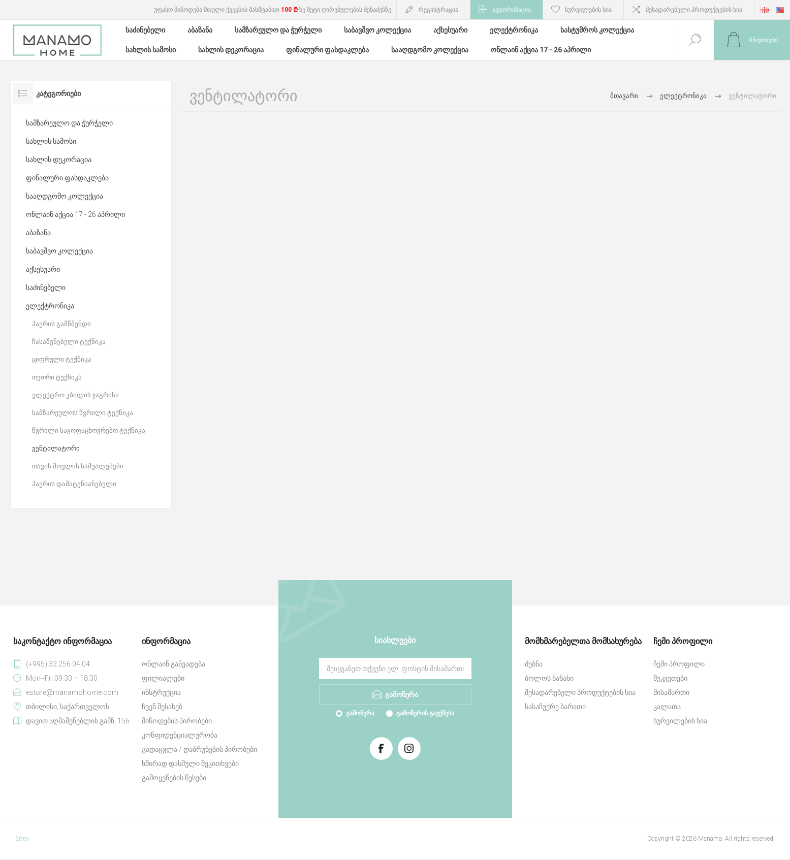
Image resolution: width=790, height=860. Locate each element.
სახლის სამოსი (51, 141)
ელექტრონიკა (50, 306)
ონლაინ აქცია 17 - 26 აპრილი (75, 214)
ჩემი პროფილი (679, 664)
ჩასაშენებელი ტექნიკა (69, 341)
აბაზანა (38, 233)
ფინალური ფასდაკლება (67, 178)
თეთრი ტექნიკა (57, 377)
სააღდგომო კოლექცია (64, 196)
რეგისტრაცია (438, 9)
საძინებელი (46, 287)
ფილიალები (163, 678)
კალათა (667, 707)
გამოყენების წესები (174, 778)
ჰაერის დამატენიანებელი (74, 484)
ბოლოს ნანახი (549, 678)
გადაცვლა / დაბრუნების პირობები (199, 749)
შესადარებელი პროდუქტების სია (694, 9)
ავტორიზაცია (511, 9)
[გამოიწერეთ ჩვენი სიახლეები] (395, 668)
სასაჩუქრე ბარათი (555, 707)
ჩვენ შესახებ (162, 707)
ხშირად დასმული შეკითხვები (190, 763)
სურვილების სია (680, 721)
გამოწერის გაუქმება (425, 713)
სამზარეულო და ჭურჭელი (69, 123)
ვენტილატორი (56, 448)
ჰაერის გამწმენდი (61, 324)
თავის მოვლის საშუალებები (77, 466)
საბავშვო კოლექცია (59, 251)
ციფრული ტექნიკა (61, 359)
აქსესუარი (43, 269)
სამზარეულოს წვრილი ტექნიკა (82, 413)
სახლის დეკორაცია (58, 159)
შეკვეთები (670, 678)
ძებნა (534, 664)
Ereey (22, 838)
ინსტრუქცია (161, 692)
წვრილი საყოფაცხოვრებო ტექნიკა (88, 430)
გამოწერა (360, 713)
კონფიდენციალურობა (179, 735)
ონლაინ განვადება (173, 664)
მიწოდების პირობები (177, 721)
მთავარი (624, 96)
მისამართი (671, 692)
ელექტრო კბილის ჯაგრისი (75, 395)
